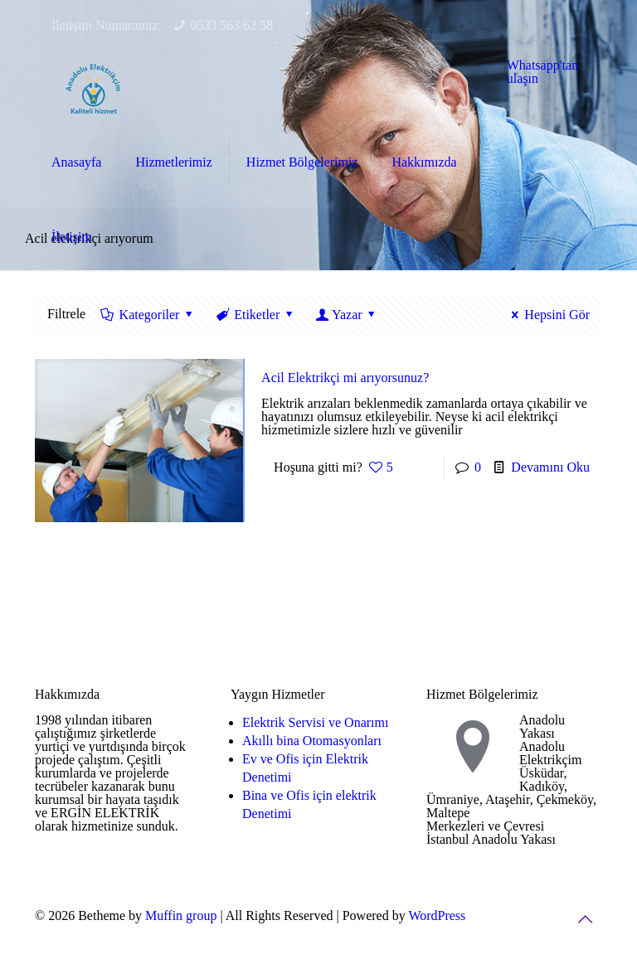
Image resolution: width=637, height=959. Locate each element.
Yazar (347, 315)
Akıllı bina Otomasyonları (312, 741)
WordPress (436, 915)
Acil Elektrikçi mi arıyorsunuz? (345, 378)
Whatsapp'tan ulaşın (542, 71)
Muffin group (180, 915)
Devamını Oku (550, 467)
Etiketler (256, 315)
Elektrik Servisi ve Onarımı (315, 722)
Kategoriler (148, 315)
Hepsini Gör (548, 315)
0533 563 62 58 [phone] (231, 25)
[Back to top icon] (584, 919)
